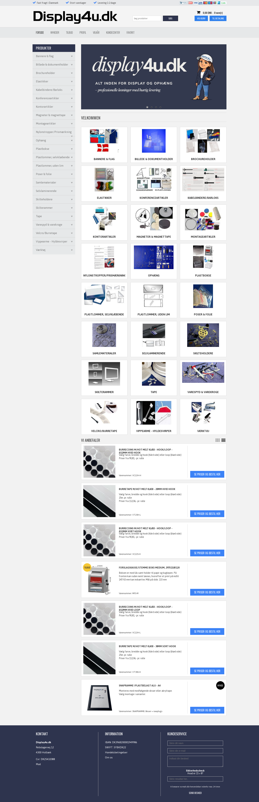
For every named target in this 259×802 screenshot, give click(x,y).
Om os (109, 757)
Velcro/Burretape (104, 431)
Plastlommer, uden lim (154, 314)
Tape (154, 392)
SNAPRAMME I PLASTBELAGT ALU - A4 (140, 685)
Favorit (131, 32)
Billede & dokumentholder (154, 159)
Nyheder (55, 32)
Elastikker (104, 197)
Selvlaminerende (153, 353)
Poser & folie (203, 314)
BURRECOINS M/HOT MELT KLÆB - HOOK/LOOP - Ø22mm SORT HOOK (145, 530)
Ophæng (154, 275)
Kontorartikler (104, 236)
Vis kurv (201, 18)
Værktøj (203, 431)
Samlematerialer (104, 353)
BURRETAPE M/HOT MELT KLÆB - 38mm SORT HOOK (147, 646)
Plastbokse (203, 275)
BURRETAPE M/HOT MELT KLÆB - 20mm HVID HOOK (147, 489)
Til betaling (218, 18)
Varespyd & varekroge (203, 392)
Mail (38, 764)
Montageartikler (203, 236)
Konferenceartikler (154, 197)
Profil (83, 32)
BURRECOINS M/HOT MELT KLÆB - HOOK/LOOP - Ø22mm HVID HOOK (145, 451)
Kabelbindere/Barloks (203, 197)
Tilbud (69, 32)
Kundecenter (113, 32)
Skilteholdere (203, 353)
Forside (40, 32)
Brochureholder (203, 159)
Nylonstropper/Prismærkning (104, 275)
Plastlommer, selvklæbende (104, 314)
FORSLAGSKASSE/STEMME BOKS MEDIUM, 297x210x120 (149, 567)
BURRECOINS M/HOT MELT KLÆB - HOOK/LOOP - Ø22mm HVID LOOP (145, 608)
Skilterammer (104, 392)
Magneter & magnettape (154, 236)
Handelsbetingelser (116, 752)
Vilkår (96, 32)
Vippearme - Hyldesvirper (153, 431)
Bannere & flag (104, 159)
